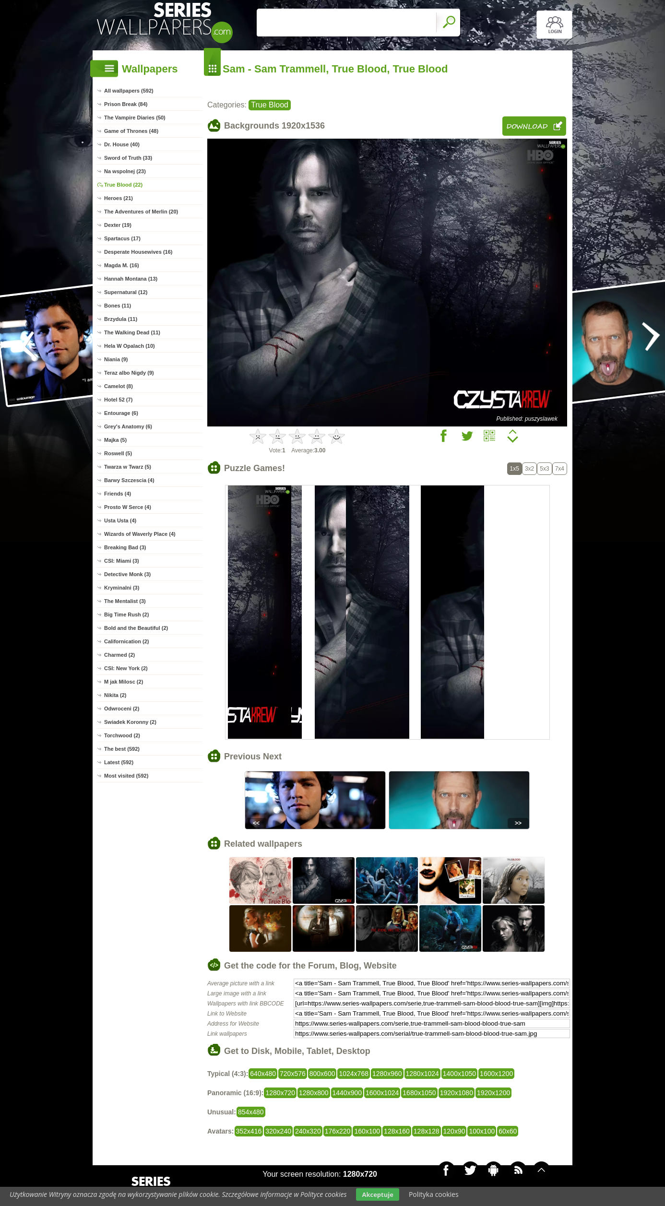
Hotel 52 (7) (118, 399)
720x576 (293, 1073)
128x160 (397, 1131)
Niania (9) (116, 359)
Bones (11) (117, 305)
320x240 (278, 1131)
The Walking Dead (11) (132, 332)
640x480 (263, 1073)
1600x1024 (382, 1093)
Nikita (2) (115, 695)
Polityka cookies (434, 1194)
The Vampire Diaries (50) (135, 117)
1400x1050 (459, 1073)
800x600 (322, 1073)
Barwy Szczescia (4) (129, 480)
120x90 (454, 1131)
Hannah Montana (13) (130, 279)
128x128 (426, 1131)
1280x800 (314, 1093)
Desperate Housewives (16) (138, 252)
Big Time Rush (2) (126, 614)
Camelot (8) (118, 386)
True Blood (269, 105)
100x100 (482, 1131)
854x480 (251, 1112)
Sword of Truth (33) (128, 158)
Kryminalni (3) (121, 588)
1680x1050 (419, 1093)
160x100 (367, 1131)
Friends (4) (117, 494)
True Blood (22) (123, 185)
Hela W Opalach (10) (129, 346)
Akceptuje (377, 1194)
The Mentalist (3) (125, 601)
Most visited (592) (126, 776)
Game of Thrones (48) (131, 131)
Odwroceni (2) (121, 708)
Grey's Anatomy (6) (128, 426)
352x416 (249, 1131)
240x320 (308, 1131)
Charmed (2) (119, 655)
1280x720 (280, 1093)
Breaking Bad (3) (125, 547)
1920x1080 (456, 1093)
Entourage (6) (121, 413)
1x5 (514, 468)
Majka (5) (115, 440)
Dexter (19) (117, 225)
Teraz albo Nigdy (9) (129, 373)
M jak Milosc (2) (123, 682)
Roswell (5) (118, 453)
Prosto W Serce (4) (127, 507)
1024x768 (353, 1073)
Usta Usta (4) (120, 520)
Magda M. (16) (121, 265)
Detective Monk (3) (127, 574)
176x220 (338, 1131)
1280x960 (387, 1073)
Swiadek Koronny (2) (130, 722)
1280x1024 (422, 1073)
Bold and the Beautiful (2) (136, 628)
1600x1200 (496, 1073)
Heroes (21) (118, 198)
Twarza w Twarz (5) (127, 467)
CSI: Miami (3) (121, 561)
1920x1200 (493, 1093)
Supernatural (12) (125, 292)
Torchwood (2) (122, 735)
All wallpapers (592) (129, 91)
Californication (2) (126, 641)
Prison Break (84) (125, 104)
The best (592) (122, 749)
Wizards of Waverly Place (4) (140, 534)
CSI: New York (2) (126, 668)
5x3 (544, 468)
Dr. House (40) (122, 144)
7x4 (559, 468)
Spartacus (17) (122, 238)
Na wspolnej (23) (125, 171)
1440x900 (347, 1093)
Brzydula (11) (120, 319)
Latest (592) (118, 762)
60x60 (508, 1131)
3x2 (529, 468)
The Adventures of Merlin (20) (141, 211)
